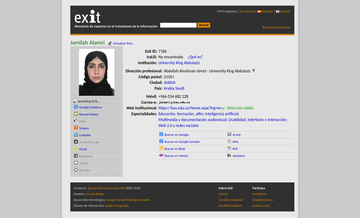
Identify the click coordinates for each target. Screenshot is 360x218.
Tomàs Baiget (95, 194)
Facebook (86, 156)
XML (235, 142)
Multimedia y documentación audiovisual (192, 119)
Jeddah (170, 82)
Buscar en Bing (175, 149)
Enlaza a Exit (261, 205)
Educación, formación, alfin (180, 113)
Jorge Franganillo (117, 205)
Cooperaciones (262, 200)
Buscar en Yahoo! (176, 156)
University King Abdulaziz (179, 62)
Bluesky (84, 170)
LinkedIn (85, 135)
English (283, 11)
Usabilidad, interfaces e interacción (257, 119)
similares (238, 156)
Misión (223, 194)
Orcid (83, 149)
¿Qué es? (195, 56)
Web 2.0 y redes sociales (178, 125)
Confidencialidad (230, 205)
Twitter (84, 163)
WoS (82, 121)
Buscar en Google (177, 135)
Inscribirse (247, 11)
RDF (235, 149)
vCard (236, 135)
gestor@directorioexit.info (106, 188)
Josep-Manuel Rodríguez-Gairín (128, 200)
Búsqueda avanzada (276, 27)
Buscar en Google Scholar (182, 142)
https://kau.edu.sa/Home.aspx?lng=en (190, 108)
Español (265, 11)
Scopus (84, 128)
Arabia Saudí (174, 88)
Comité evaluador (230, 200)
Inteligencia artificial (221, 113)
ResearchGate (88, 114)
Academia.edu (89, 142)
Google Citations (90, 107)
